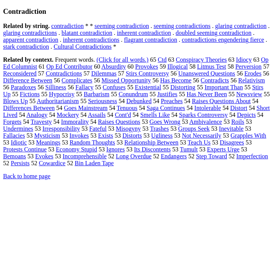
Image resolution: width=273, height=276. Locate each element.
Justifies (167, 94)
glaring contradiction (240, 26)
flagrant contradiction (150, 39)
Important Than (224, 87)
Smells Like (155, 115)
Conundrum (133, 94)
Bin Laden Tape (94, 163)
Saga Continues (165, 108)
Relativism (251, 80)
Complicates (77, 80)
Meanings (48, 142)
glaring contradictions (30, 33)
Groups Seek (194, 128)
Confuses (114, 87)
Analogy (36, 115)
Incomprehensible (85, 156)
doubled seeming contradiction (213, 33)
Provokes (146, 66)
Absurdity (114, 66)
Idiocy (244, 59)
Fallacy (84, 87)
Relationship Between (151, 142)
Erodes (252, 73)
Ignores (115, 149)
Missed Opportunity (126, 80)
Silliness (55, 87)
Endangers (174, 156)
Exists (105, 135)
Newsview (249, 94)
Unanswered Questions (206, 73)
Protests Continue (25, 149)
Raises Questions (119, 121)
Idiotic (19, 142)
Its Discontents (152, 149)
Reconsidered (20, 73)
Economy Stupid (76, 149)
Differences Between (29, 108)
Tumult (189, 149)
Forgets (12, 121)
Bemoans (14, 156)
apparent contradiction (30, 39)
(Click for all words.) (122, 59)
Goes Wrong (165, 121)
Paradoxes (23, 87)
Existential (148, 87)
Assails (96, 115)
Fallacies (14, 135)
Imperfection (252, 156)
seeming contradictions (181, 26)
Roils (237, 121)
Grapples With (248, 135)
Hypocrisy (62, 94)
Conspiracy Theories (201, 59)
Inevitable (231, 128)
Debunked (138, 101)
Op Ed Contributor (69, 66)
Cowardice (52, 163)
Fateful (98, 128)
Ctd (162, 59)
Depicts (246, 115)
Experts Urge (223, 149)
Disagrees (232, 142)
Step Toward (211, 156)
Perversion (248, 66)
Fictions (30, 94)
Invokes (79, 135)
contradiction (67, 26)
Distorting (182, 87)
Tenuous (127, 108)
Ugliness (162, 135)
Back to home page (26, 176)
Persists (20, 163)
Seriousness (102, 101)
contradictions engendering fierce (223, 39)
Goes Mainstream (85, 108)
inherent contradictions (91, 39)
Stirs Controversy (147, 73)
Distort (238, 108)
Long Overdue (133, 156)
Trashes (159, 128)
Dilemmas (104, 73)
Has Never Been (206, 94)
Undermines (18, 128)
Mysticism (47, 135)
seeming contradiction (122, 26)
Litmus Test (211, 66)
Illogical (177, 66)
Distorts (132, 135)
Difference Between (27, 80)
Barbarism (97, 94)
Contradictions (64, 73)
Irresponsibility (61, 128)
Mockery (68, 115)
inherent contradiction (144, 33)
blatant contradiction (87, 33)
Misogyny (128, 128)
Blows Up (15, 101)
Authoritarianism (58, 101)
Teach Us (199, 142)
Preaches (172, 101)
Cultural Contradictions (83, 46)
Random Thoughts (92, 142)
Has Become (175, 80)
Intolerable (207, 108)
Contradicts (215, 80)
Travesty (41, 121)
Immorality (75, 121)
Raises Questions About (221, 101)
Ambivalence (205, 121)
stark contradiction (26, 46)
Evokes (44, 156)
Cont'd (123, 115)
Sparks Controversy (203, 115)
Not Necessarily (201, 135)
